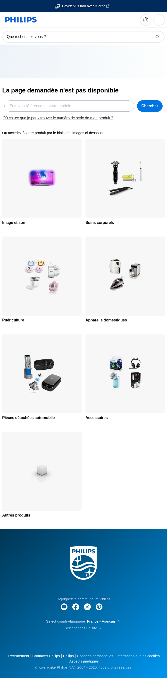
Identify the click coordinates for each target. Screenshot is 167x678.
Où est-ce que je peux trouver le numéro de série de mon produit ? (58, 118)
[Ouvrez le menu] (159, 20)
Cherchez (150, 106)
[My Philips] (145, 20)
